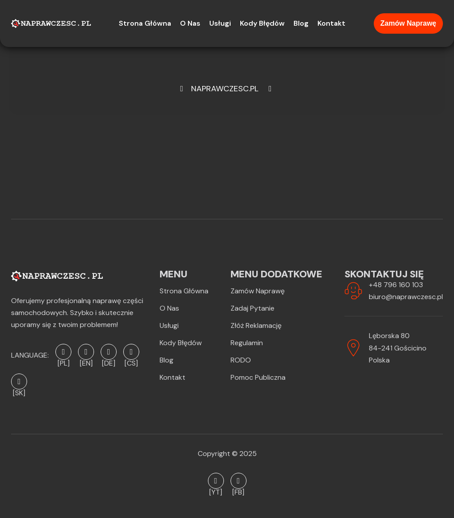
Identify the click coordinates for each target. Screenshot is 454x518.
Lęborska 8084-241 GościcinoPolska (398, 347)
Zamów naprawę (408, 23)
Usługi (169, 325)
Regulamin (247, 342)
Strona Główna (184, 291)
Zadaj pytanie (252, 308)
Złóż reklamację (256, 325)
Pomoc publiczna (258, 377)
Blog (166, 360)
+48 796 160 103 (396, 284)
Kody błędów (181, 342)
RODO (241, 360)
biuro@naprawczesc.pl (406, 296)
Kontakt (172, 377)
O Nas (169, 308)
